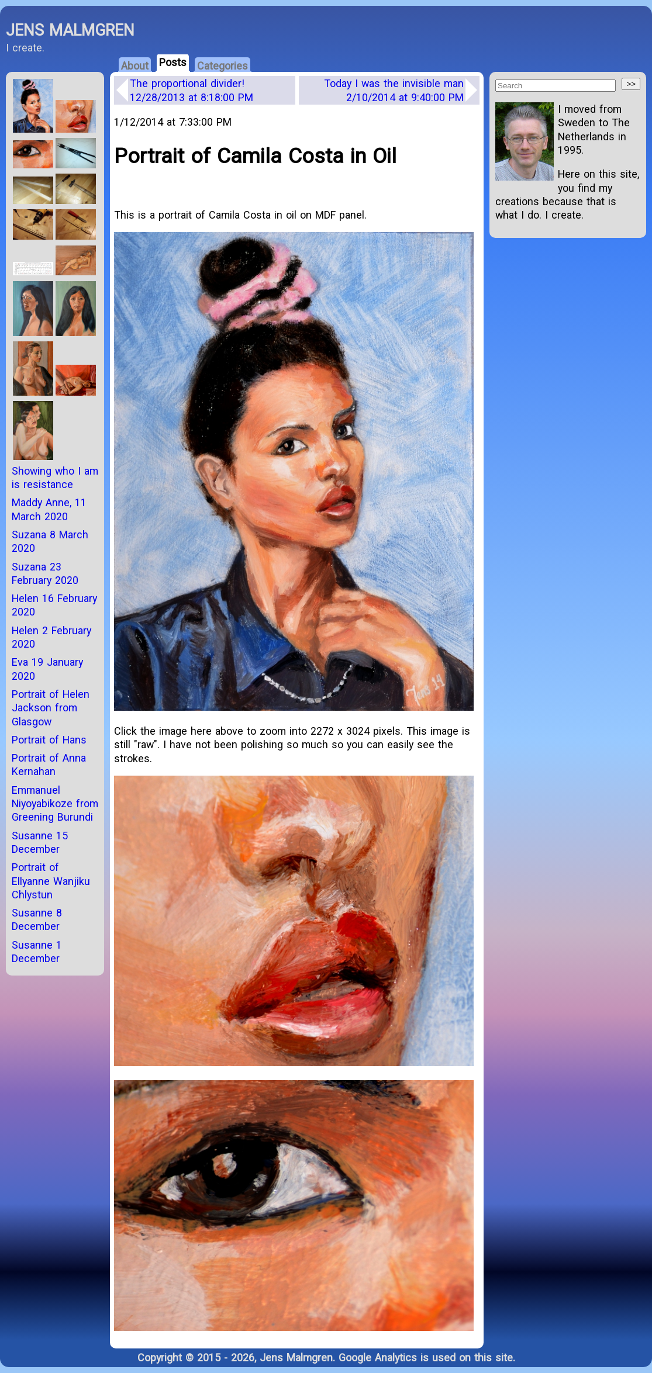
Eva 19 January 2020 (47, 669)
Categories (222, 66)
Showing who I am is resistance (55, 477)
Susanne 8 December (37, 919)
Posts (173, 62)
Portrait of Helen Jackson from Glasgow (50, 708)
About (135, 66)
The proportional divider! (191, 90)
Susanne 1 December (37, 951)
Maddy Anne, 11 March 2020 (49, 509)
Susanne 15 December (40, 842)
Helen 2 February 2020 (51, 637)
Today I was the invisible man (394, 90)
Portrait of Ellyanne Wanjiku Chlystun (51, 881)
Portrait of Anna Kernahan (49, 764)
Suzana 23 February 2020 (45, 573)
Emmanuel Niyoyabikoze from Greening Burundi (55, 804)
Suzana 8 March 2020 (50, 541)
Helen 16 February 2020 (54, 605)
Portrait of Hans (49, 740)
